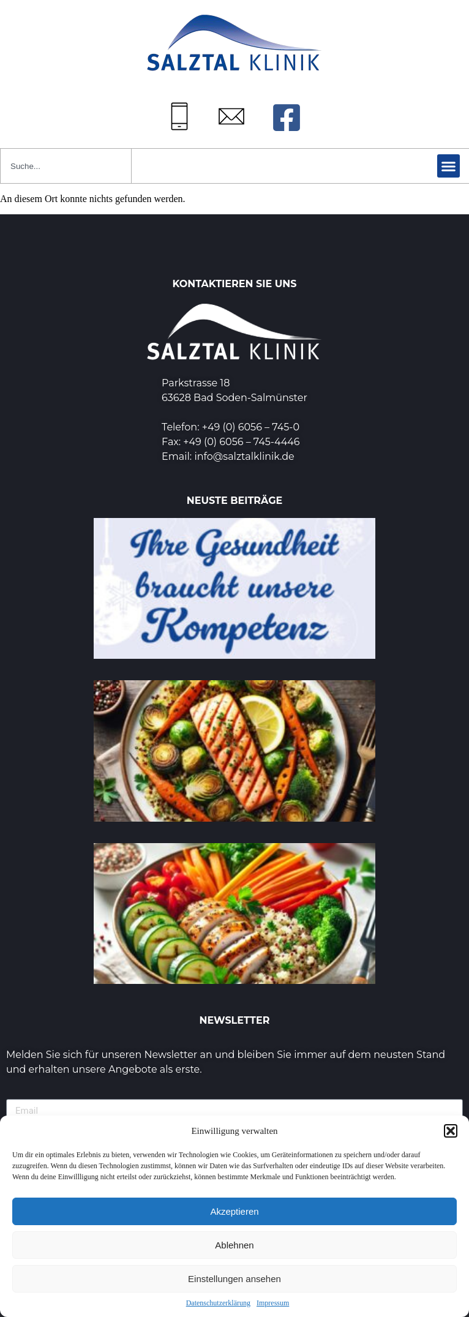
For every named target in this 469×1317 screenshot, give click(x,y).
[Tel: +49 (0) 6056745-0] (179, 116)
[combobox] (66, 166)
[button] (451, 1131)
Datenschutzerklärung (218, 1303)
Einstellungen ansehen (234, 1279)
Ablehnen (234, 1245)
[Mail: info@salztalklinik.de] (231, 116)
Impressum (273, 1303)
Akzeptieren (234, 1211)
